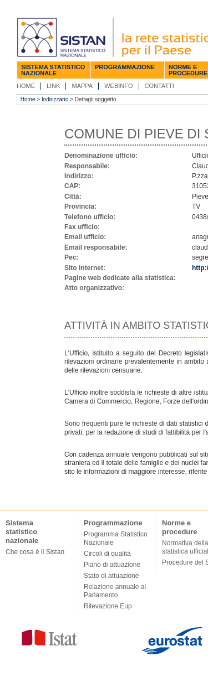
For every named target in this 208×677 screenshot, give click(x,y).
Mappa (82, 85)
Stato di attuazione (111, 576)
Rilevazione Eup (108, 606)
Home (26, 85)
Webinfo (118, 85)
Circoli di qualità (107, 553)
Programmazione (125, 67)
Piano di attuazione (112, 565)
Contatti (159, 85)
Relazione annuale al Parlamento (115, 591)
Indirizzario (55, 99)
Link (53, 85)
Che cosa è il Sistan (35, 552)
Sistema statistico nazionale (53, 70)
